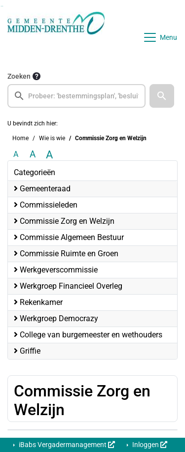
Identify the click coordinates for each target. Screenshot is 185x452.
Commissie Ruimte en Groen (66, 253)
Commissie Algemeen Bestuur (69, 237)
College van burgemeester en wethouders (88, 334)
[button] (161, 96)
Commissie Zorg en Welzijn (64, 221)
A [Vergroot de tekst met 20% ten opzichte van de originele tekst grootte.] (33, 154)
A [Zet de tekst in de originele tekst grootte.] (15, 154)
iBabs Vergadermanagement (66, 445)
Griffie (27, 351)
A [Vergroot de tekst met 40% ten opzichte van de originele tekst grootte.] (49, 154)
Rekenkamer (38, 302)
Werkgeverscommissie (56, 269)
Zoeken (19, 76)
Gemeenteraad (42, 188)
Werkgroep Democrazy (56, 318)
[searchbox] (76, 96)
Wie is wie (52, 138)
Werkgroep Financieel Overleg (68, 286)
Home (20, 138)
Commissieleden (45, 205)
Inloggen (149, 445)
